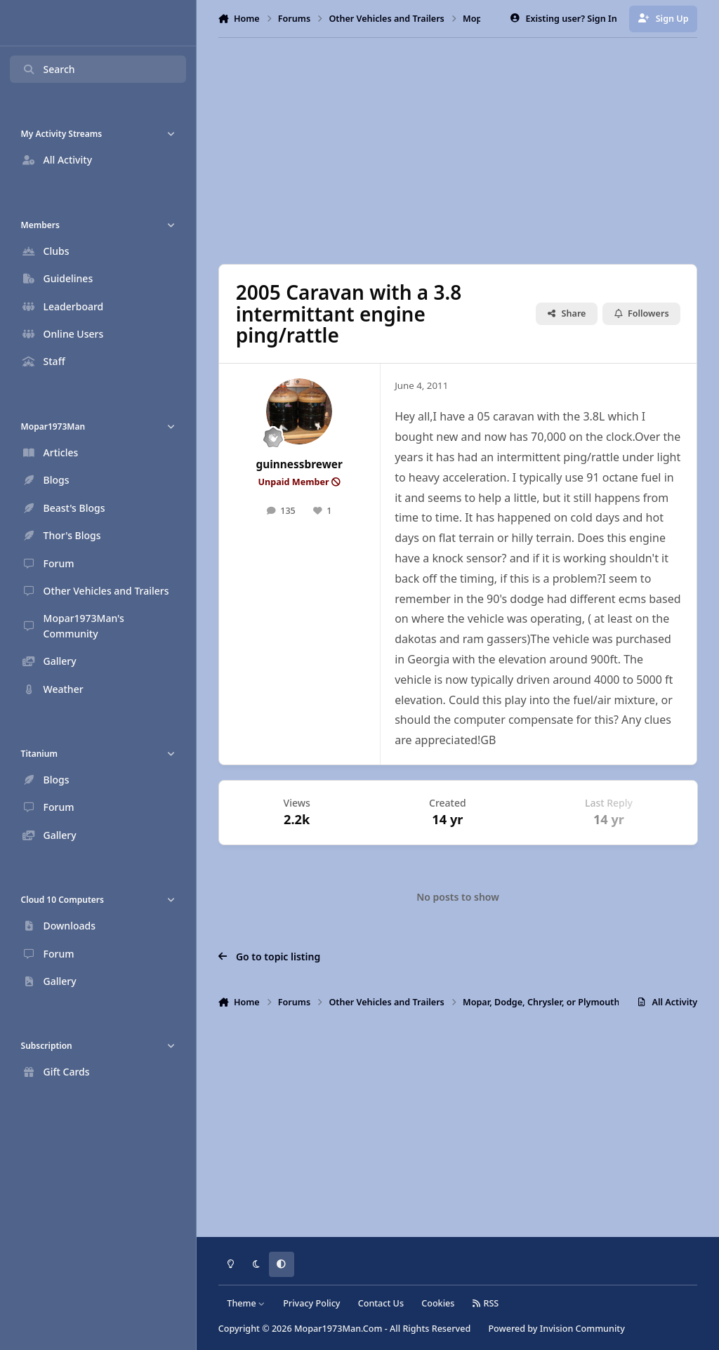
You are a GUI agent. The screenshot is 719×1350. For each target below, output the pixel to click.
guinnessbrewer (299, 464)
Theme (246, 1303)
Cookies (437, 1303)
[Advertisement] (464, 151)
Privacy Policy (311, 1303)
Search (48, 69)
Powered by (556, 1329)
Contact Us (381, 1303)
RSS (486, 1303)
